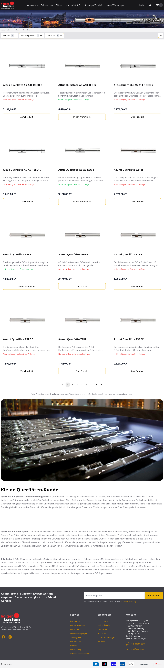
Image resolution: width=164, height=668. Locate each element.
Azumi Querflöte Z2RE (72, 339)
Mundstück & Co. (73, 5)
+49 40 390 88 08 (135, 644)
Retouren (101, 641)
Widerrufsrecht (104, 625)
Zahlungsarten (76, 637)
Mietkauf (73, 645)
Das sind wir (75, 621)
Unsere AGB (103, 621)
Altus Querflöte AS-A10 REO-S (77, 85)
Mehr (142, 5)
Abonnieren (153, 595)
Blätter (59, 5)
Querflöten (27, 30)
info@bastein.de (135, 649)
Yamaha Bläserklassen (79, 653)
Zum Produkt (26, 116)
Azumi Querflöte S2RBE (129, 169)
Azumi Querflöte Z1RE (128, 254)
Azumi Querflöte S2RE (17, 254)
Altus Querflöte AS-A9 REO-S (76, 169)
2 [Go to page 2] (72, 385)
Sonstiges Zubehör (94, 5)
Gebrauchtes (47, 5)
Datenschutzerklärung (128, 602)
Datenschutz (103, 629)
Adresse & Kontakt (78, 625)
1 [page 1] (67, 385)
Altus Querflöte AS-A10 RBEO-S (22, 85)
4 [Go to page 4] (82, 385)
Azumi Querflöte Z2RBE (18, 339)
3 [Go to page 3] (77, 385)
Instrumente (32, 5)
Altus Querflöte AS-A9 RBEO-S (22, 169)
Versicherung (75, 649)
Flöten (16, 30)
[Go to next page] (101, 385)
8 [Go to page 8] (96, 385)
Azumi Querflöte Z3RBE (129, 339)
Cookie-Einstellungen (106, 637)
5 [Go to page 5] (86, 385)
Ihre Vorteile (75, 629)
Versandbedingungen (78, 633)
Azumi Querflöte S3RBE (73, 254)
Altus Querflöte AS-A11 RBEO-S (133, 85)
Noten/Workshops (115, 5)
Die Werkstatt (75, 641)
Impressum (102, 633)
